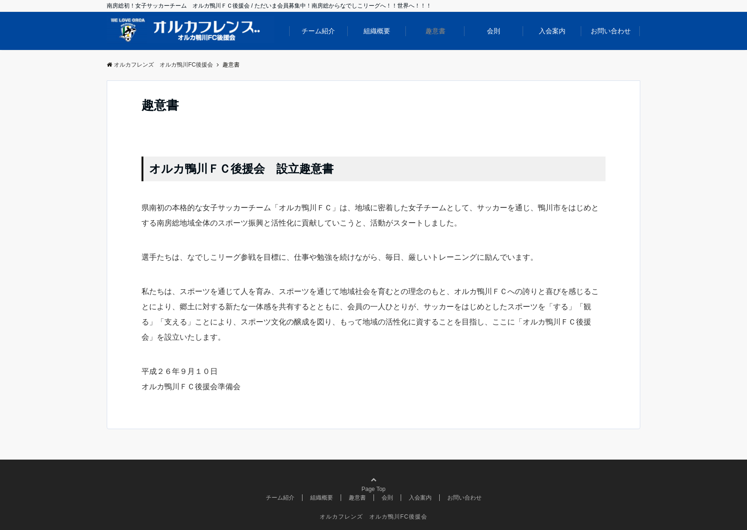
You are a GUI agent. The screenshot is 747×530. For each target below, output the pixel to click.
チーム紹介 (318, 31)
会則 (493, 31)
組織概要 (376, 31)
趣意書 (435, 31)
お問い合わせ (611, 31)
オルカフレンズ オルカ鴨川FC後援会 (373, 516)
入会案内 (552, 31)
